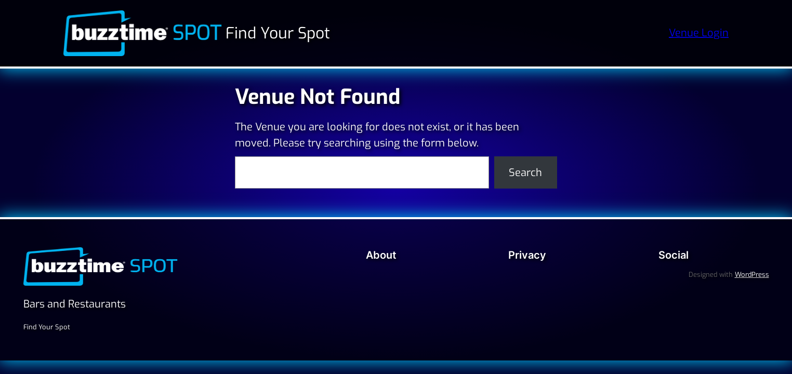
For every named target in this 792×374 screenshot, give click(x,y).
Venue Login (699, 33)
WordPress (752, 274)
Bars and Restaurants (74, 304)
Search (525, 173)
